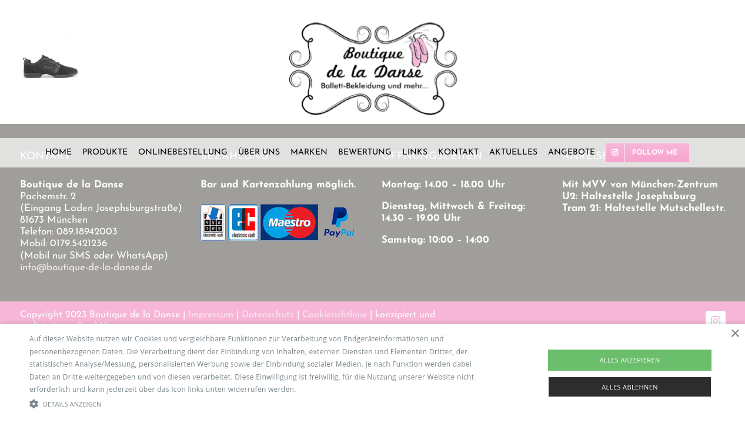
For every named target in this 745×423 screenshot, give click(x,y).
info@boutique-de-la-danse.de (86, 268)
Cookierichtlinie (334, 315)
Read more (317, 389)
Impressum (210, 315)
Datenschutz (268, 315)
